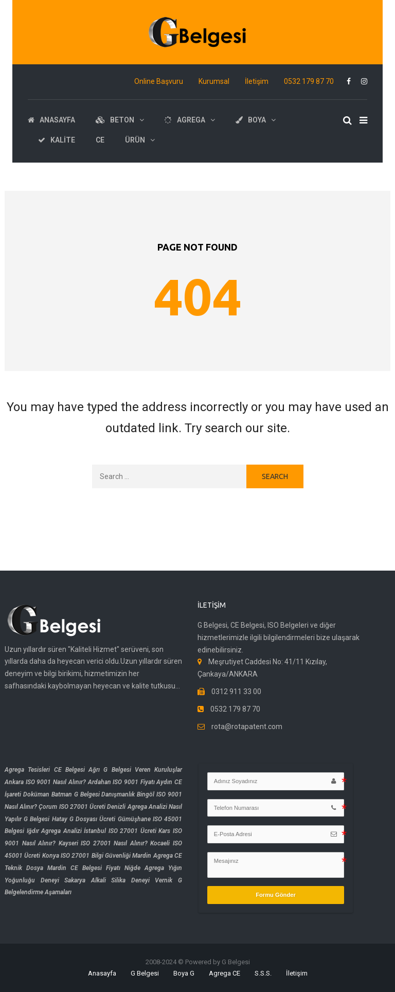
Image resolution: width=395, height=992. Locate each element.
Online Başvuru (158, 81)
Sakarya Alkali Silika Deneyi (107, 880)
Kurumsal (214, 81)
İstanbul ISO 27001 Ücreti (120, 831)
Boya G (183, 973)
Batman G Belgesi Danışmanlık (93, 794)
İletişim (256, 81)
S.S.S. (263, 973)
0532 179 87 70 (309, 81)
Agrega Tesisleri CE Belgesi (45, 769)
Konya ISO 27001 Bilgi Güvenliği (86, 855)
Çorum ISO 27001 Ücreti (72, 806)
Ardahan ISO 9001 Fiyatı (121, 782)
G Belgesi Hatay (45, 819)
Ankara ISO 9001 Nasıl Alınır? (45, 782)
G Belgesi (145, 973)
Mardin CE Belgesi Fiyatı (83, 868)
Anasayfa (102, 973)
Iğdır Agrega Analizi (54, 831)
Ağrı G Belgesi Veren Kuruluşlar (135, 769)
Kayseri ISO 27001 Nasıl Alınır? (103, 843)
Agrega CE (224, 973)
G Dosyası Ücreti (92, 819)
